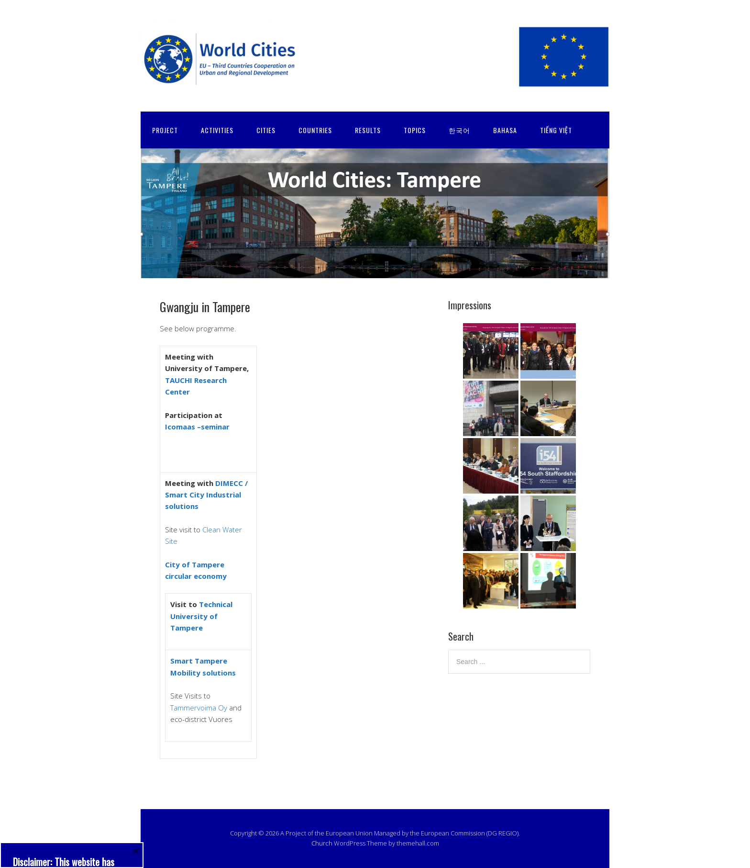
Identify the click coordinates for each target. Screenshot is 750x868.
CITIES (266, 130)
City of (178, 564)
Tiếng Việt (556, 130)
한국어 (459, 130)
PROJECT (165, 130)
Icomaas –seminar (197, 426)
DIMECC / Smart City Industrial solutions (206, 494)
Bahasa (505, 130)
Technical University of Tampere (201, 615)
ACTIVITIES (217, 130)
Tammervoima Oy (198, 707)
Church (321, 843)
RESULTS (368, 130)
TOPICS (415, 130)
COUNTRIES (315, 130)
